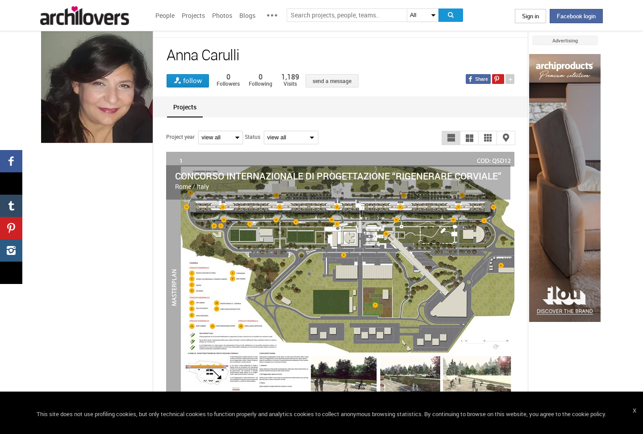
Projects (193, 15)
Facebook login (576, 16)
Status (252, 136)
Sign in (530, 16)
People (165, 15)
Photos (222, 15)
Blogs (247, 15)
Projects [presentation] (184, 107)
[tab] (185, 106)
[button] (451, 138)
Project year (180, 136)
